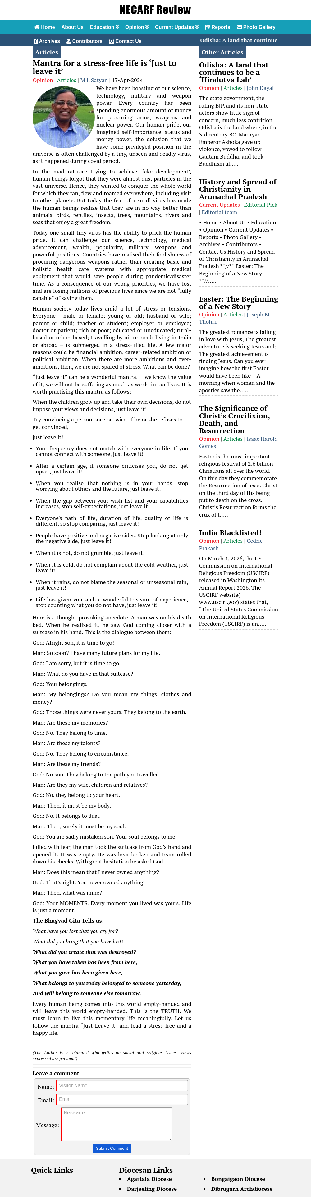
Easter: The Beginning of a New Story (238, 302)
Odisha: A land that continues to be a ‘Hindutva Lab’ (234, 72)
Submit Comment (112, 1154)
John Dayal (260, 87)
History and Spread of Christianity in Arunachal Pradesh (238, 189)
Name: (46, 1086)
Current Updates (177, 27)
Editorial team (219, 212)
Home (44, 27)
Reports (217, 27)
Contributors (84, 41)
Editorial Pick (260, 204)
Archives (47, 41)
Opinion (137, 27)
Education (104, 27)
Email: (46, 1100)
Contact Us (125, 41)
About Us (73, 27)
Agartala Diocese (149, 1185)
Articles (66, 80)
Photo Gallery (256, 27)
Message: (47, 1128)
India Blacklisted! (230, 532)
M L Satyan (94, 80)
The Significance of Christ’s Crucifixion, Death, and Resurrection (234, 419)
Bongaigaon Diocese (238, 1185)
